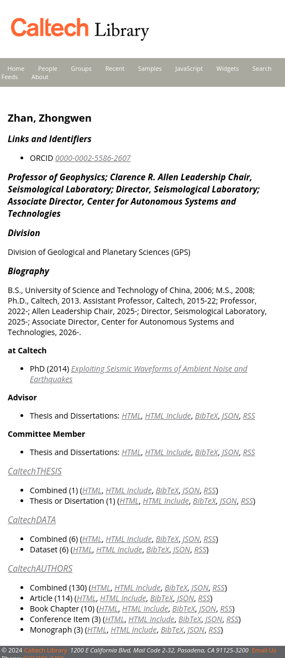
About (40, 76)
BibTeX (206, 415)
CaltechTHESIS (35, 471)
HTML (131, 415)
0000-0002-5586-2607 (93, 158)
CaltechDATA (32, 520)
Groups (81, 68)
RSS (249, 415)
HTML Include (168, 415)
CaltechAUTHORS (40, 568)
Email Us (264, 650)
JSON (230, 415)
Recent (115, 68)
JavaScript (189, 68)
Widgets (228, 68)
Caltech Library (45, 650)
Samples (150, 68)
